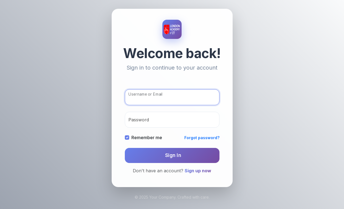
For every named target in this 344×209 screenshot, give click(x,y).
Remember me (146, 137)
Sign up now (198, 170)
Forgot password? (201, 137)
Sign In (173, 155)
